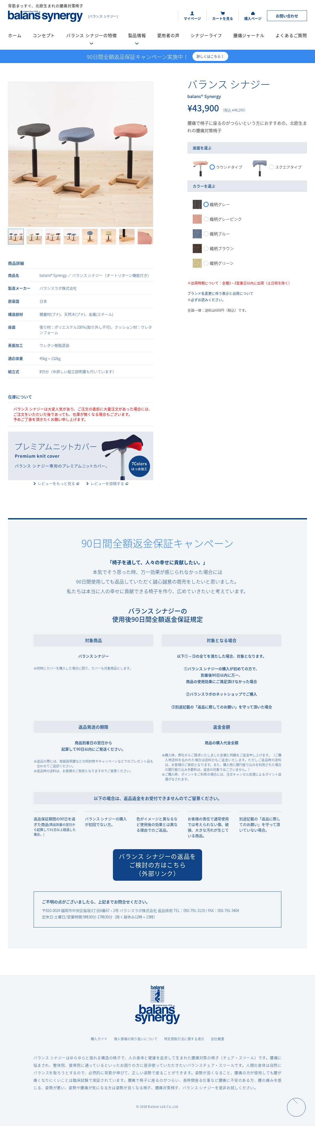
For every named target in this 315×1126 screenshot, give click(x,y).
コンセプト (44, 35)
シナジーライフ (206, 35)
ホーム (14, 35)
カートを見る (222, 18)
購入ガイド (99, 1039)
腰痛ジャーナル (249, 35)
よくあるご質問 (291, 35)
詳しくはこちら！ (210, 56)
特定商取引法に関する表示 (184, 1039)
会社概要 (217, 1039)
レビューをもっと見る (56, 483)
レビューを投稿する (107, 483)
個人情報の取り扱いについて (136, 1039)
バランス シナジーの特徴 (91, 35)
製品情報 (137, 35)
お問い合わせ (287, 15)
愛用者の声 (168, 35)
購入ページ (253, 18)
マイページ (192, 18)
